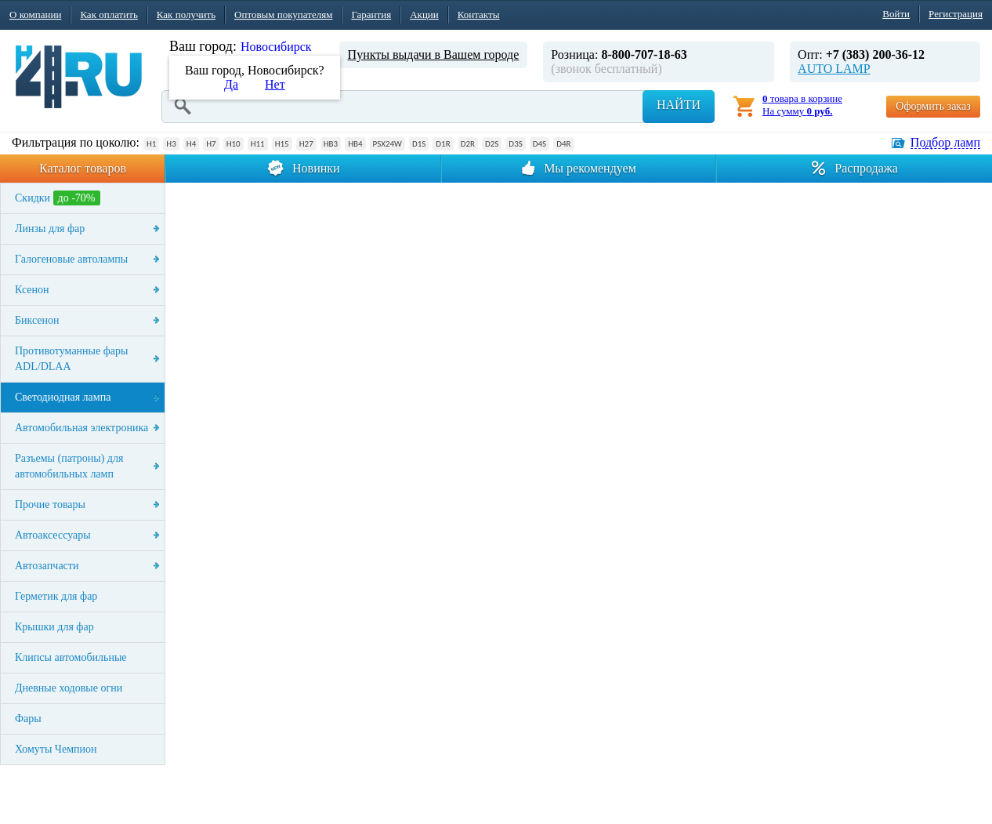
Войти (896, 14)
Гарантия (371, 14)
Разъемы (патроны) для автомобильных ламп (69, 466)
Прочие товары (50, 504)
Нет (275, 84)
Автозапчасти (46, 566)
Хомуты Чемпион (56, 749)
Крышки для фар (54, 627)
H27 (306, 144)
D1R (443, 144)
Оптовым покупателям (283, 14)
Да (231, 84)
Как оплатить (108, 14)
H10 (233, 144)
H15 (282, 144)
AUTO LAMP (834, 68)
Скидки (57, 198)
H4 (191, 144)
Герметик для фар (56, 596)
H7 (210, 144)
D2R (468, 144)
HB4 (355, 144)
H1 (151, 144)
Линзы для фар (50, 228)
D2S (491, 144)
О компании (35, 14)
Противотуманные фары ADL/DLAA (71, 358)
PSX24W (387, 144)
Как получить (186, 14)
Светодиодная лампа (62, 397)
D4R (563, 144)
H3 (171, 144)
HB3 (331, 144)
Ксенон (32, 290)
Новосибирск (276, 46)
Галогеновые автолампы (71, 259)
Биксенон (37, 320)
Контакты (479, 14)
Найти (679, 104)
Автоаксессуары (53, 535)
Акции (424, 14)
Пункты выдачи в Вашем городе (434, 54)
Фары (28, 718)
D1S (418, 144)
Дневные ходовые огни (68, 688)
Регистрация (956, 14)
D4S (539, 144)
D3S (515, 144)
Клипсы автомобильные (71, 657)
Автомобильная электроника (81, 428)
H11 (258, 144)
